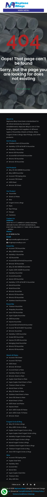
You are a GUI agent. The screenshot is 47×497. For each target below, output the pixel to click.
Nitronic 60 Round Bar (16, 159)
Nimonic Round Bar (15, 291)
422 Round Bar (14, 258)
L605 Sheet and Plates (16, 404)
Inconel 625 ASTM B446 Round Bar (20, 325)
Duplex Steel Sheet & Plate (18, 379)
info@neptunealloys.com (16, 243)
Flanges (11, 212)
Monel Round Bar (14, 285)
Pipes (10, 206)
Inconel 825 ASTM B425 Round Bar (20, 156)
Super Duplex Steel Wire (17, 473)
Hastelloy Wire (14, 464)
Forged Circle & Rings (16, 203)
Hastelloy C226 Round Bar (17, 334)
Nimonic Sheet (14, 416)
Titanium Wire (14, 476)
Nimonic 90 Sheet (15, 185)
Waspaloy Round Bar (16, 309)
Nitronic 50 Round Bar (16, 294)
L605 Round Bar (14, 319)
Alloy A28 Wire (13, 479)
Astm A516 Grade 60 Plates (18, 410)
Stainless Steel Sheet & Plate (19, 394)
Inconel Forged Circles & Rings (19, 439)
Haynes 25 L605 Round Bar (18, 340)
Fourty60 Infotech (25, 491)
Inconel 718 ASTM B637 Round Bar (20, 328)
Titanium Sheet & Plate (17, 385)
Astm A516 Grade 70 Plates (18, 413)
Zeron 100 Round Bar (16, 313)
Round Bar (12, 194)
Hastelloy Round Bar (15, 273)
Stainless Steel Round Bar (17, 301)
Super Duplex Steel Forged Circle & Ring (22, 433)
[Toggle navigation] (23, 10)
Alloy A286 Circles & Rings (17, 427)
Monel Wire (12, 470)
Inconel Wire (13, 467)
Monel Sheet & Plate (16, 388)
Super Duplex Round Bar (17, 316)
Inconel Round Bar (15, 276)
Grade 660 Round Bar (16, 337)
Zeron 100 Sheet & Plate (17, 397)
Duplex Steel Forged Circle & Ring (20, 430)
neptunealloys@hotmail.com (17, 239)
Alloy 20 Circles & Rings (17, 424)
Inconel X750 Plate (15, 361)
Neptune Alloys (20, 488)
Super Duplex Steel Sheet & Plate (20, 382)
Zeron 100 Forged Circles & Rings (20, 452)
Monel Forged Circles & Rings (19, 443)
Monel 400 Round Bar (16, 153)
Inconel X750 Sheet (15, 179)
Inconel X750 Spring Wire (17, 176)
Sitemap (31, 494)
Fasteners (12, 215)
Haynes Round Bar (15, 322)
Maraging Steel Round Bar (18, 343)
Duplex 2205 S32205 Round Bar (19, 270)
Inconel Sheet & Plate (16, 370)
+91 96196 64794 (13, 234)
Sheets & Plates (14, 197)
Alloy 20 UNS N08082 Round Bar (19, 170)
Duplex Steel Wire (15, 461)
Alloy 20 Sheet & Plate (16, 391)
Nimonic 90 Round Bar (16, 162)
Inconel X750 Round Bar (17, 248)
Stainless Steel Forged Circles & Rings (21, 446)
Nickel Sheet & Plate (16, 401)
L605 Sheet (12, 182)
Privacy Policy (38, 491)
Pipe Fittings (13, 209)
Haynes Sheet (13, 407)
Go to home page (23, 89)
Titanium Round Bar (15, 306)
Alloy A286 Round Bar (16, 173)
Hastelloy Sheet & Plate (17, 373)
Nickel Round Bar (14, 288)
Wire (10, 200)
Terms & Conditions (20, 494)
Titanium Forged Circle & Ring (19, 449)
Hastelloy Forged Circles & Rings (20, 436)
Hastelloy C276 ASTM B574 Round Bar (22, 146)
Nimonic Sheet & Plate (16, 376)
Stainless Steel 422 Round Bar (19, 143)
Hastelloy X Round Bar (16, 149)
